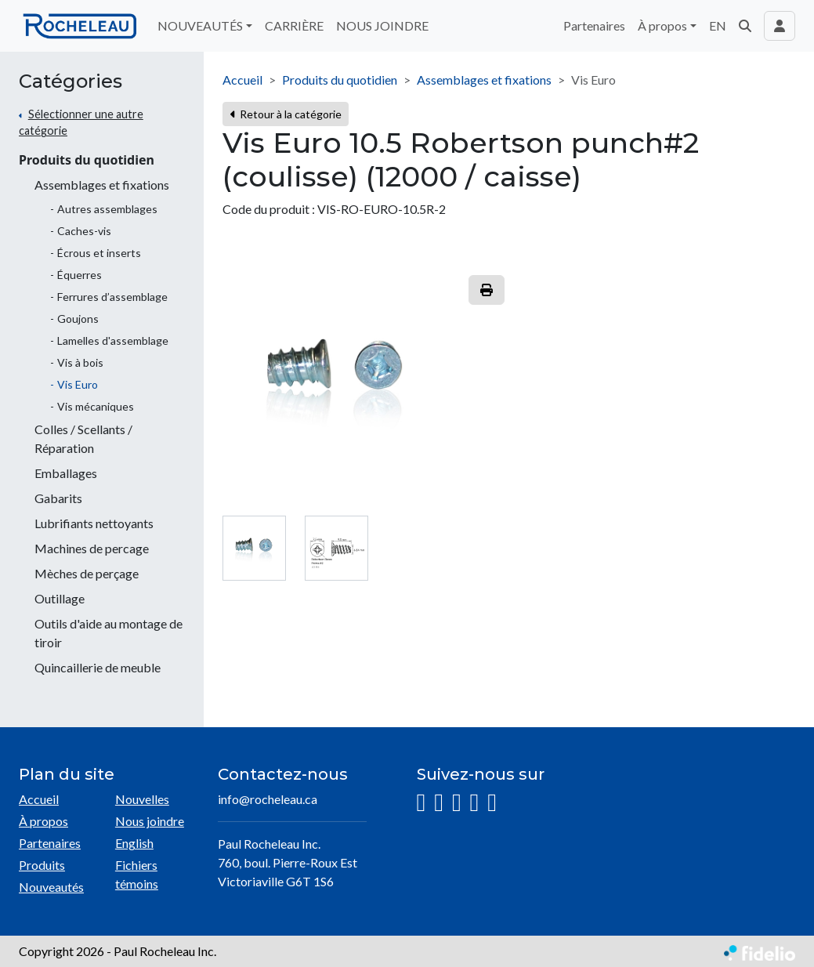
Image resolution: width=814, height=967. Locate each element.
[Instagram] (421, 803)
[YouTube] (474, 803)
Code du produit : (268, 208)
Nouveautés (51, 886)
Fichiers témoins (136, 874)
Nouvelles (142, 798)
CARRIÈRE (294, 25)
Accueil (242, 79)
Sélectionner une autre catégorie (81, 122)
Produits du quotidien (86, 159)
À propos (43, 820)
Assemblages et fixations (484, 79)
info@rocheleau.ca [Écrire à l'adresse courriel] (267, 798)
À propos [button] (662, 25)
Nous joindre (149, 820)
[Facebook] (438, 803)
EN (717, 25)
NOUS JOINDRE (382, 25)
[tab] (254, 548)
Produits (42, 864)
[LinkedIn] (456, 803)
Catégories (70, 81)
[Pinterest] (492, 803)
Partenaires (594, 25)
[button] (745, 26)
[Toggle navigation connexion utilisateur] (779, 26)
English (134, 842)
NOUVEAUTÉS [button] (200, 25)
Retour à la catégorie (285, 114)
